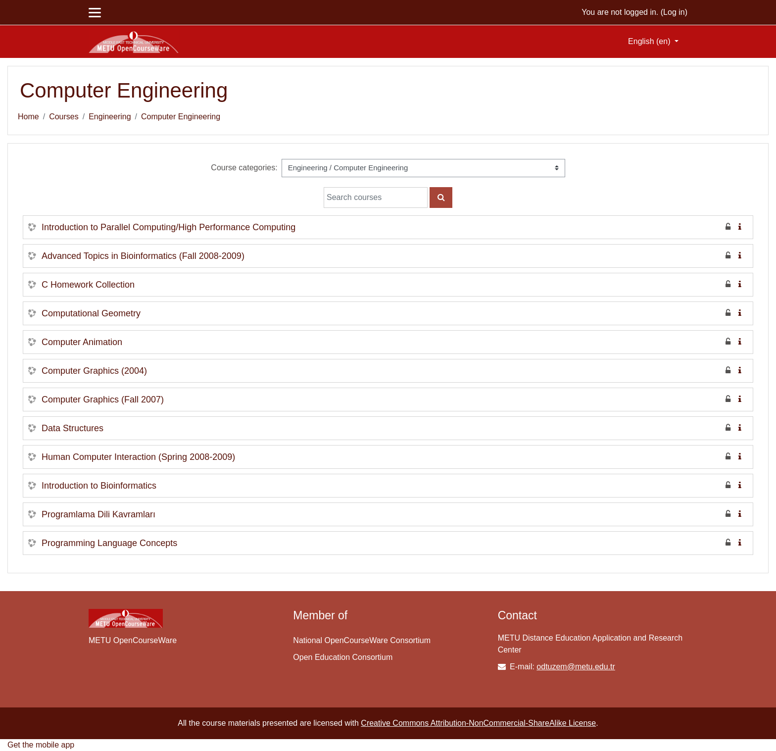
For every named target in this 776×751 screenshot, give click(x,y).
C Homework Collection (88, 285)
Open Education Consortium (342, 657)
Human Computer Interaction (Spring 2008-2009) (138, 457)
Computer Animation (82, 342)
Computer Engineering (180, 116)
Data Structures (72, 428)
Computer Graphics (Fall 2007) (103, 399)
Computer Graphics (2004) (94, 371)
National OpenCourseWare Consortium (362, 640)
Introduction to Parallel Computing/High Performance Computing (168, 227)
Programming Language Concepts (109, 543)
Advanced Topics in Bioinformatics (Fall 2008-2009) (143, 256)
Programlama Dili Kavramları (98, 514)
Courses (64, 116)
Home (28, 116)
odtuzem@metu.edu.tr (575, 666)
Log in (674, 12)
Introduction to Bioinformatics (99, 486)
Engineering (110, 116)
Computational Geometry (91, 313)
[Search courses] (376, 197)
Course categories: (244, 167)
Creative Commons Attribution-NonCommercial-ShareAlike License (478, 723)
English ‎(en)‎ (650, 41)
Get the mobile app (40, 745)
